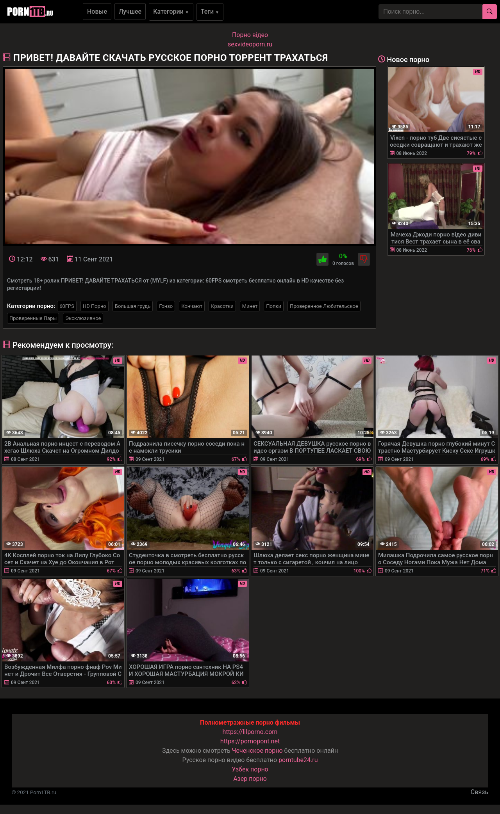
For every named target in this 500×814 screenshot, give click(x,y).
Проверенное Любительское (324, 306)
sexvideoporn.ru (250, 44)
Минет (249, 306)
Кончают (191, 306)
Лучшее (130, 11)
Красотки (222, 306)
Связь (479, 792)
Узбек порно (250, 769)
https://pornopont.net (250, 741)
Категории (171, 11)
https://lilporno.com (250, 732)
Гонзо (166, 306)
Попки (273, 306)
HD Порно (94, 306)
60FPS (66, 306)
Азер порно (250, 778)
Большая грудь (132, 306)
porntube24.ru (298, 760)
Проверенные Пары (33, 318)
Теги (210, 11)
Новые (97, 11)
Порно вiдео (250, 35)
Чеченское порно (257, 750)
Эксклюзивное (83, 318)
